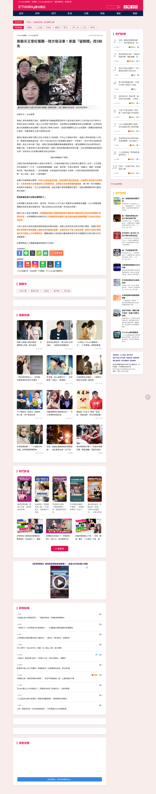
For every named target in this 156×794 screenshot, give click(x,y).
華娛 (102, 13)
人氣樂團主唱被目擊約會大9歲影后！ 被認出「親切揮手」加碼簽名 (43, 637)
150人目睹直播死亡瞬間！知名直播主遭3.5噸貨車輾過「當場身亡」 (129, 125)
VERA (84, 27)
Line (129, 6)
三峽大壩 (22, 290)
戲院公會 (35, 290)
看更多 (61, 548)
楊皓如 (57, 27)
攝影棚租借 (59, 2)
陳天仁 (66, 27)
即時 (37, 13)
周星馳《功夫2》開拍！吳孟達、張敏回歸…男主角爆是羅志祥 (89, 414)
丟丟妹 (48, 27)
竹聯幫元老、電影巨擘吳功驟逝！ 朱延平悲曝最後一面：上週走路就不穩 (45, 678)
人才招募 (123, 355)
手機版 (34, 2)
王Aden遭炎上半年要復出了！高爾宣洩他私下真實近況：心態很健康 (43, 688)
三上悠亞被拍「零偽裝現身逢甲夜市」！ (129, 153)
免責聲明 (133, 360)
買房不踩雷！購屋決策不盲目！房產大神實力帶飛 (130, 313)
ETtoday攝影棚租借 (130, 332)
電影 (119, 13)
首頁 (21, 13)
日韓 (86, 13)
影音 (70, 13)
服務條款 (136, 358)
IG (136, 6)
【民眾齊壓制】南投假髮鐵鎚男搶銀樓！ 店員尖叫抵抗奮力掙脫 (59, 563)
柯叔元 (92, 27)
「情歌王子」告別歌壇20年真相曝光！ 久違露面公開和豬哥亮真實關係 (45, 627)
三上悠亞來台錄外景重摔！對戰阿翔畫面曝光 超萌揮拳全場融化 (42, 698)
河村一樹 (75, 27)
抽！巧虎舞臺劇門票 (130, 250)
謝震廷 (29, 27)
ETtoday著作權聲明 (54, 271)
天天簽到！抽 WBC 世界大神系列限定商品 (130, 234)
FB (132, 6)
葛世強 (57, 290)
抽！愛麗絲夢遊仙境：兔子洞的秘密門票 (130, 217)
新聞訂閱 (68, 2)
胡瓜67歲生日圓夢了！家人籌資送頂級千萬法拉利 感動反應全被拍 (129, 69)
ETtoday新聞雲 (24, 2)
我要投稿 (116, 355)
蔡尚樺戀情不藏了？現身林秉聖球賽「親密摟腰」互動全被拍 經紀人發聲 (89, 449)
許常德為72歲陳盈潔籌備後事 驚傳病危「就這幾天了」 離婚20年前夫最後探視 (29, 538)
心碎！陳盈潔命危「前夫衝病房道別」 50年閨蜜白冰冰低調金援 (41, 708)
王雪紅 (46, 290)
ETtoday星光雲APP (45, 2)
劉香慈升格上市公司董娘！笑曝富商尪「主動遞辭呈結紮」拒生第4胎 (43, 668)
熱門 (53, 13)
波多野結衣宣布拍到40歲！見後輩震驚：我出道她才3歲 (129, 139)
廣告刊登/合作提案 (119, 358)
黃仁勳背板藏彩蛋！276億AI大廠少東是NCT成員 (129, 83)
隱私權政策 (116, 360)
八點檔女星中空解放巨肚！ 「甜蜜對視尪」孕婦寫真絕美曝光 (41, 617)
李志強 (67, 290)
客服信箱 (129, 358)
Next (99, 491)
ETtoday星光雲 (32, 7)
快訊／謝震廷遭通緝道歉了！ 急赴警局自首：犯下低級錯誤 (129, 41)
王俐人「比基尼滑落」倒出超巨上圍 (40, 22)
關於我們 (130, 355)
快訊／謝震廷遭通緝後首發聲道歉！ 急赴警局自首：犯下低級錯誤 (59, 449)
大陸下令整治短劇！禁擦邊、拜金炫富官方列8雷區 (129, 111)
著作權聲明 (125, 360)
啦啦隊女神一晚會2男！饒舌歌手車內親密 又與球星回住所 (129, 97)
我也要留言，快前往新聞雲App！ (59, 779)
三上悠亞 (39, 27)
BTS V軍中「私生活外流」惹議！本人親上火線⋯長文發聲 (39, 648)
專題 (135, 13)
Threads (125, 6)
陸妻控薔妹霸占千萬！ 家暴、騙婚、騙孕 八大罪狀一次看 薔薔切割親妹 (88, 538)
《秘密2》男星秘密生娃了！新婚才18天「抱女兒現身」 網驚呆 (41, 658)
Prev (20, 491)
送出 (118, 7)
